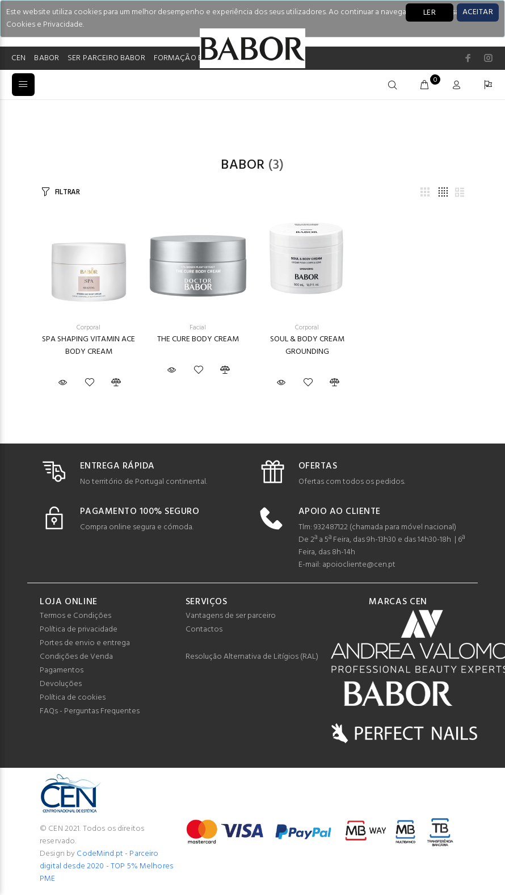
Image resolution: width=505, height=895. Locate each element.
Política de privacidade (78, 629)
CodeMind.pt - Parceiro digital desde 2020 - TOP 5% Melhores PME (106, 866)
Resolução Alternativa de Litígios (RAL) (252, 656)
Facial (198, 327)
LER (429, 12)
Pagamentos (61, 670)
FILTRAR (67, 192)
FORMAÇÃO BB (181, 58)
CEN (18, 58)
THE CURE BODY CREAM (198, 339)
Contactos (204, 629)
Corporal (88, 327)
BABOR (46, 58)
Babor (242, 165)
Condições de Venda (76, 656)
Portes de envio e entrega (85, 643)
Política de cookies (73, 697)
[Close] (478, 12)
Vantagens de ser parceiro (231, 615)
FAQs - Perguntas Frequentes (90, 711)
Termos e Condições (75, 615)
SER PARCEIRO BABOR (106, 58)
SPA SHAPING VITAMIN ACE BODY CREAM (88, 345)
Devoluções (61, 684)
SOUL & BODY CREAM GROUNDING (307, 345)
